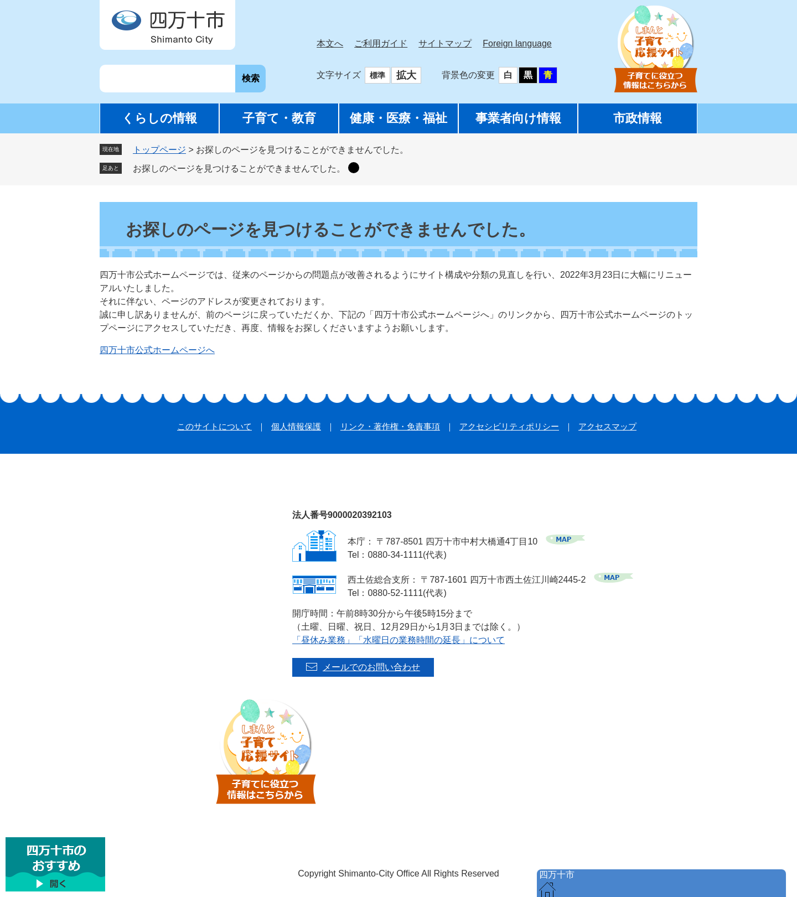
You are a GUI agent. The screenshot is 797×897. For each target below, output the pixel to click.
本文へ (330, 43)
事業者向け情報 (518, 118)
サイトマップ (445, 43)
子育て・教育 (279, 118)
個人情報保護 (296, 426)
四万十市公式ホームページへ (157, 350)
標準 (377, 75)
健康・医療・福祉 (398, 118)
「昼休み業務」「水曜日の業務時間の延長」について (398, 640)
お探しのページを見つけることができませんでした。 (239, 168)
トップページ (159, 149)
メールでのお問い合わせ (371, 667)
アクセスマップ (607, 426)
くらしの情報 (159, 118)
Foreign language (517, 43)
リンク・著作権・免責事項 (390, 426)
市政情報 (637, 118)
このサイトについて (214, 426)
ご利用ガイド (380, 43)
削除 (353, 167)
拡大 (406, 75)
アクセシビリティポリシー (509, 426)
